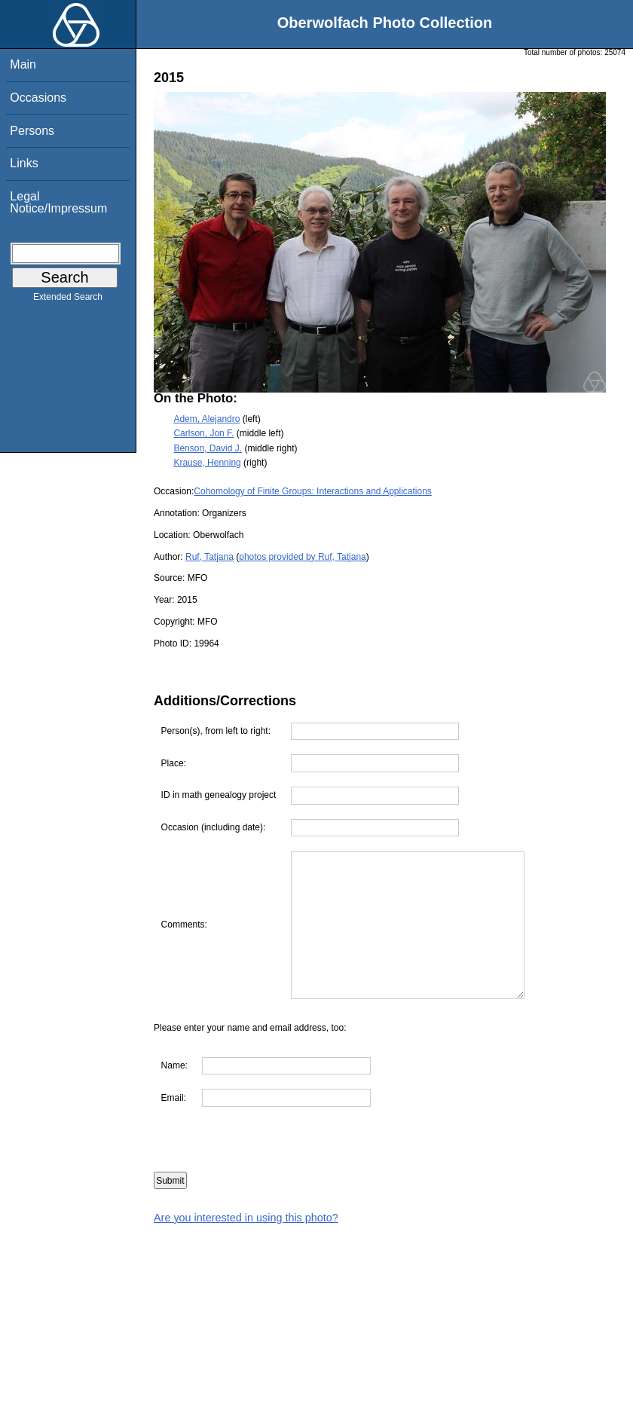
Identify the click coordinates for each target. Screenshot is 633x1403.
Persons (32, 130)
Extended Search (67, 299)
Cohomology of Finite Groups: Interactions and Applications (313, 491)
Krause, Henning (206, 462)
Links (24, 163)
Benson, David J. (207, 448)
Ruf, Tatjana (209, 557)
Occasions (38, 97)
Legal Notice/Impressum (58, 202)
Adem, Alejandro (206, 419)
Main (23, 64)
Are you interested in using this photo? (246, 1218)
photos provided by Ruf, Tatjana (302, 557)
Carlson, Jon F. (203, 433)
